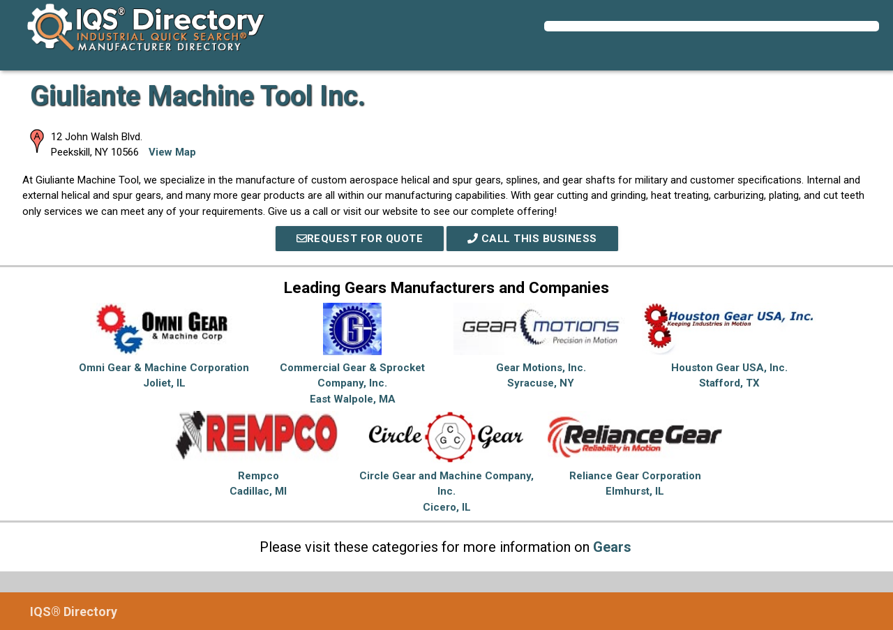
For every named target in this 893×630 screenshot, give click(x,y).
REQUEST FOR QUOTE (360, 238)
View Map (172, 152)
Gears (612, 547)
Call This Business (532, 238)
